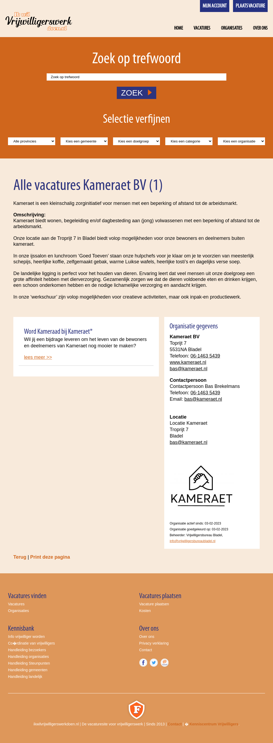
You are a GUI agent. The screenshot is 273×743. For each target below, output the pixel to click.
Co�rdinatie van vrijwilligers (31, 643)
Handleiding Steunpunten (29, 663)
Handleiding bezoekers (27, 650)
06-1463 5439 (205, 356)
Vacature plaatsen (154, 604)
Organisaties (231, 28)
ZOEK (136, 92)
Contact (145, 650)
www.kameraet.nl (188, 362)
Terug (19, 557)
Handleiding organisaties (28, 656)
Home (178, 28)
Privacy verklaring (153, 643)
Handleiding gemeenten (27, 670)
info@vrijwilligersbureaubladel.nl (192, 541)
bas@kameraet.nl (188, 368)
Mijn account (215, 6)
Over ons (260, 28)
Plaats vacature (250, 6)
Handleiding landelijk (25, 676)
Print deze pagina (50, 557)
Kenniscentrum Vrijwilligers (214, 724)
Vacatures (202, 28)
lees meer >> (38, 357)
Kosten (145, 611)
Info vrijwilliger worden (26, 636)
